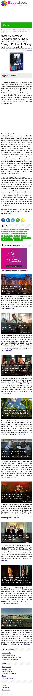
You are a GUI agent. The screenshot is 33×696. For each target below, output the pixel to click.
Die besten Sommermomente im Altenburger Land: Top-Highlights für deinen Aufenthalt (14, 289)
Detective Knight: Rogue (9, 209)
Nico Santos (5, 229)
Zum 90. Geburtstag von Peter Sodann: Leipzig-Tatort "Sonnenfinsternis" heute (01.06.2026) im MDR (15, 537)
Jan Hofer (17, 235)
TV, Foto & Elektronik (8, 678)
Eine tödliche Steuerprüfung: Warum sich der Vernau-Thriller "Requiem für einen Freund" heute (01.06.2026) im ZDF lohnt (16, 580)
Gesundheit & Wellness (9, 673)
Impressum (5, 687)
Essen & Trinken (7, 669)
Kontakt (4, 685)
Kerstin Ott (24, 238)
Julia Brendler (8, 235)
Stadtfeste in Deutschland (10, 659)
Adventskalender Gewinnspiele (11, 657)
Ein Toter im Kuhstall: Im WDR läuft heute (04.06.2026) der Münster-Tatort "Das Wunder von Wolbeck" (16, 327)
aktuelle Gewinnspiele (8, 655)
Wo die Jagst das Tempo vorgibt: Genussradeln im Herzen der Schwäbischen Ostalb (13, 623)
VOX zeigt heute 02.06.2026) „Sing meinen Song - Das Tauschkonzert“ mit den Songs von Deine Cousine (15, 496)
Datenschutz (6, 690)
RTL (24, 501)
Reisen (4, 676)
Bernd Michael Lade (16, 229)
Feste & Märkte (6, 653)
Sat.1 (10, 238)
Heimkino (11, 29)
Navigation (7, 25)
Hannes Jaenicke (15, 231)
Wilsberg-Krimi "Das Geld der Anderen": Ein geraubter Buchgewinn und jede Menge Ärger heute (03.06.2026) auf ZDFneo (16, 369)
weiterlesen (11, 308)
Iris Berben (16, 238)
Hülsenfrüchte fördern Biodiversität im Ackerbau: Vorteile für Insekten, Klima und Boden (15, 413)
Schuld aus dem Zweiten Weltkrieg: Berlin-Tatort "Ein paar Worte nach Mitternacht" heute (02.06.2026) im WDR (16, 454)
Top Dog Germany (17, 233)
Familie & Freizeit (7, 671)
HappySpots (4, 29)
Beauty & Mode (6, 667)
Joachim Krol (18, 240)
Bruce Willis (29, 50)
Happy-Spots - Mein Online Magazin (14, 3)
